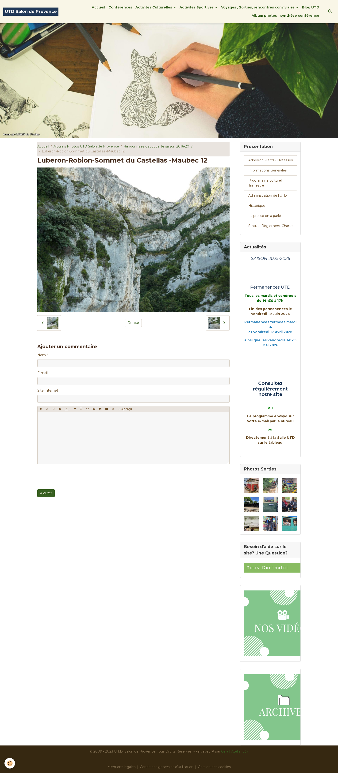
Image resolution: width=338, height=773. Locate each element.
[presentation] (73, 477)
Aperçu (125, 409)
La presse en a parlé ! (265, 216)
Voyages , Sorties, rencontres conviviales (258, 7)
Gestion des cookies (214, 767)
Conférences (120, 7)
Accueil (98, 7)
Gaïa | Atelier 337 (235, 751)
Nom (41, 355)
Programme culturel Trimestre (265, 182)
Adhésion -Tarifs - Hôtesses (270, 160)
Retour (133, 323)
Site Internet (47, 390)
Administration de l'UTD (267, 195)
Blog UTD (310, 7)
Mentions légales (121, 767)
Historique (256, 205)
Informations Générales (267, 170)
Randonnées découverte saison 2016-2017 (158, 146)
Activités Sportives (197, 7)
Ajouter (46, 493)
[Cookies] (10, 763)
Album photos (264, 15)
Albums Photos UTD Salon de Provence (86, 146)
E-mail (42, 373)
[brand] (30, 12)
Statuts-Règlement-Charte (270, 226)
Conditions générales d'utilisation (166, 767)
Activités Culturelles (154, 7)
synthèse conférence (299, 15)
